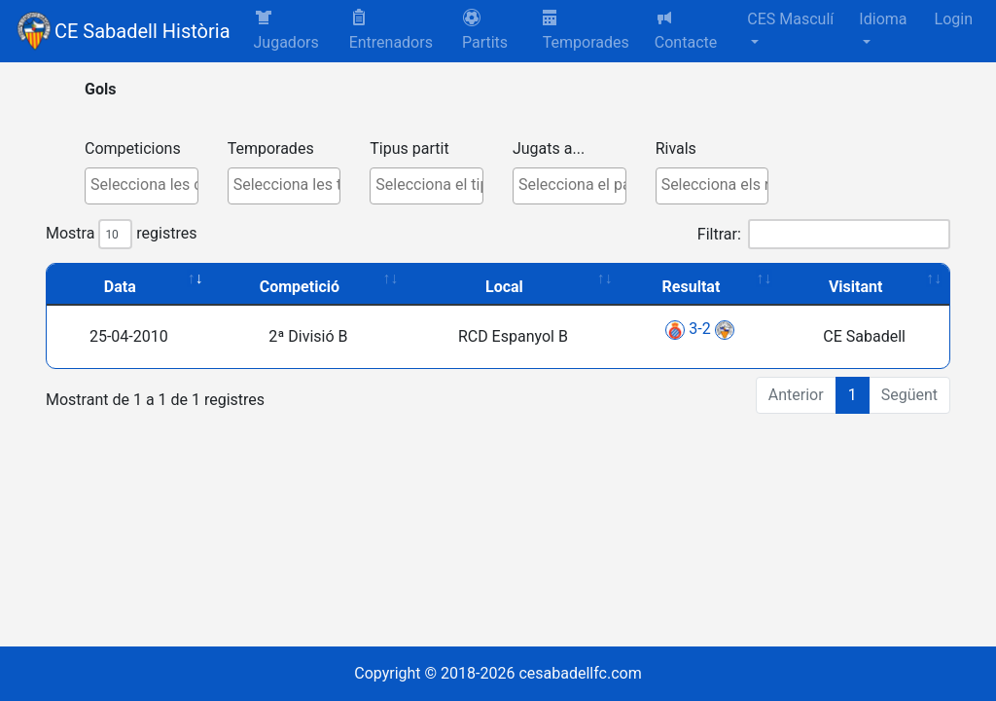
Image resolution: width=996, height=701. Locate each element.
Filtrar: (823, 234)
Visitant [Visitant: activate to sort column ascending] (856, 286)
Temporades (586, 31)
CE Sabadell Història (142, 31)
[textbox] (146, 185)
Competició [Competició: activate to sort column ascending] (299, 286)
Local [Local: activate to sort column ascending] (504, 286)
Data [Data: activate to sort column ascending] (120, 286)
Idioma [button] (883, 19)
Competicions (133, 148)
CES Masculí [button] (790, 19)
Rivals (676, 148)
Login (954, 19)
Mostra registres (121, 234)
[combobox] (141, 185)
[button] (494, 31)
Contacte (686, 30)
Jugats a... (549, 148)
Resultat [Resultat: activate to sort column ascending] (691, 286)
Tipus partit (409, 148)
